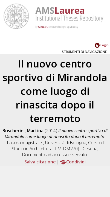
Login (102, 45)
